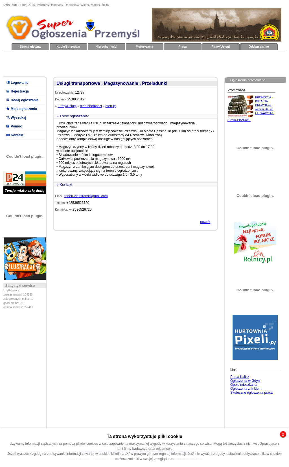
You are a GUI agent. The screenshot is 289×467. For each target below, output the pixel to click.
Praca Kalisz (239, 377)
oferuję (111, 106)
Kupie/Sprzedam (68, 46)
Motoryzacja (144, 46)
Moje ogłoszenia (24, 109)
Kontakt (17, 135)
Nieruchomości (106, 46)
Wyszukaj (18, 118)
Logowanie (20, 83)
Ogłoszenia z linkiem (245, 389)
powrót (205, 222)
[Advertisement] (106, 63)
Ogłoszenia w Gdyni (245, 381)
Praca (182, 46)
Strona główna (30, 46)
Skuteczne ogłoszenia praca (251, 393)
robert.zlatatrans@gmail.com (86, 196)
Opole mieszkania (243, 385)
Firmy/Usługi (221, 46)
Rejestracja (20, 91)
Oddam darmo (259, 46)
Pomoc (16, 126)
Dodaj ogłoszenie (25, 100)
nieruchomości (91, 106)
